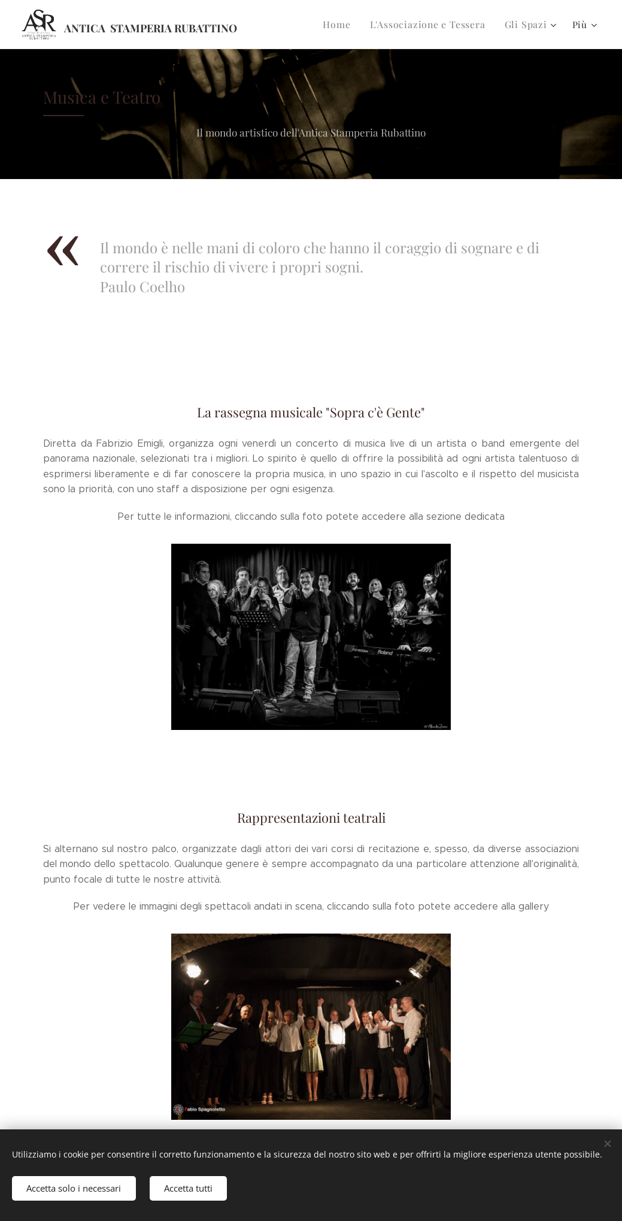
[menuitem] (345, 25)
